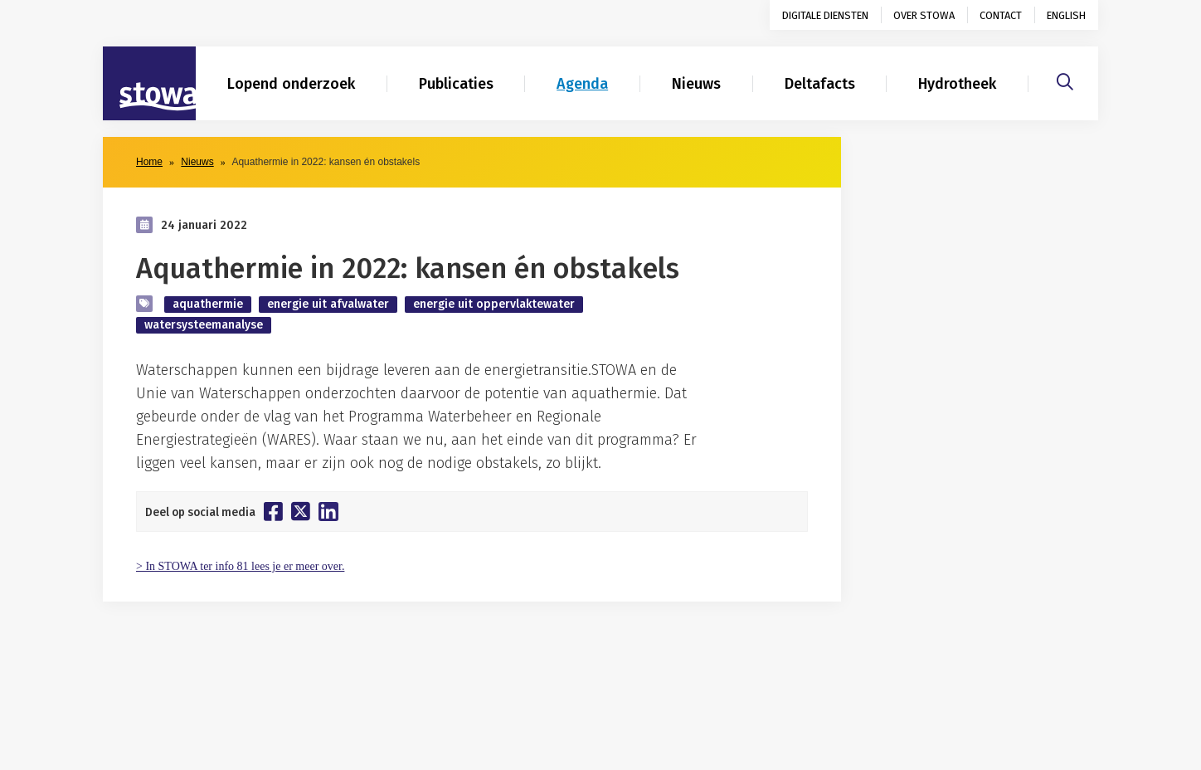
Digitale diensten (825, 15)
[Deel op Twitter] (300, 511)
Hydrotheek (957, 84)
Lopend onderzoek (291, 84)
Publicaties (456, 84)
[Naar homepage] (149, 83)
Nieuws (696, 84)
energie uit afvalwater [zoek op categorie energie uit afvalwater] (328, 304)
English (1066, 15)
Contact (1001, 15)
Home (149, 162)
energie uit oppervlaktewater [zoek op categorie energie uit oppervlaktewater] (494, 304)
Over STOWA (924, 15)
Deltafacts (820, 84)
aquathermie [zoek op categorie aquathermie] (208, 304)
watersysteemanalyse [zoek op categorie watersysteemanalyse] (203, 325)
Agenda (582, 84)
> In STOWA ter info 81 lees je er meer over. (240, 566)
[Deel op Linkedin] (328, 511)
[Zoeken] (1065, 79)
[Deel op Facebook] (273, 511)
